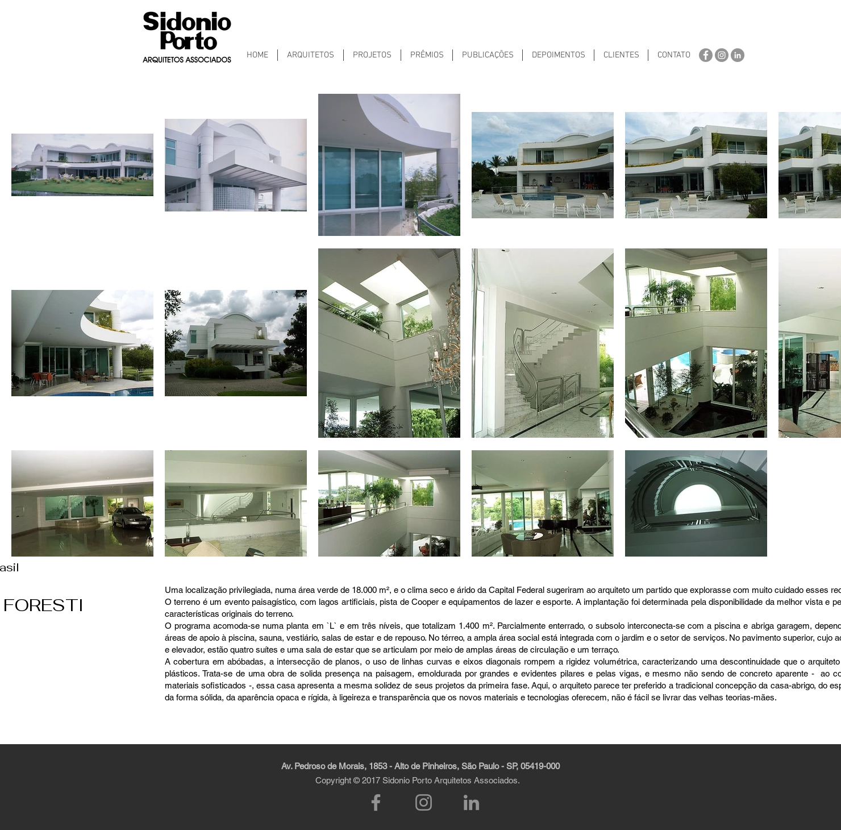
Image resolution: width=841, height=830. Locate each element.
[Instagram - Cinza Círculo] (721, 55)
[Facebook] (376, 802)
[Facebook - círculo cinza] (706, 55)
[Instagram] (424, 802)
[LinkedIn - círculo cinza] (737, 55)
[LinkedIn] (471, 802)
